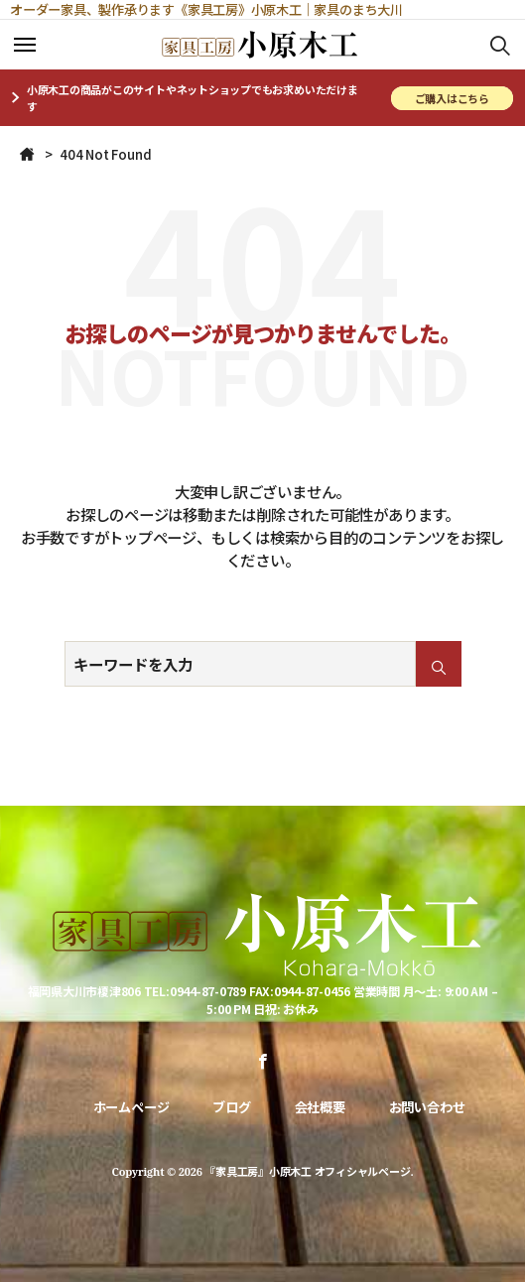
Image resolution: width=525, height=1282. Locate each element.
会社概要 (320, 1106)
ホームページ (131, 1106)
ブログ (231, 1106)
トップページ (152, 537)
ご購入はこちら (452, 98)
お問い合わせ (427, 1106)
